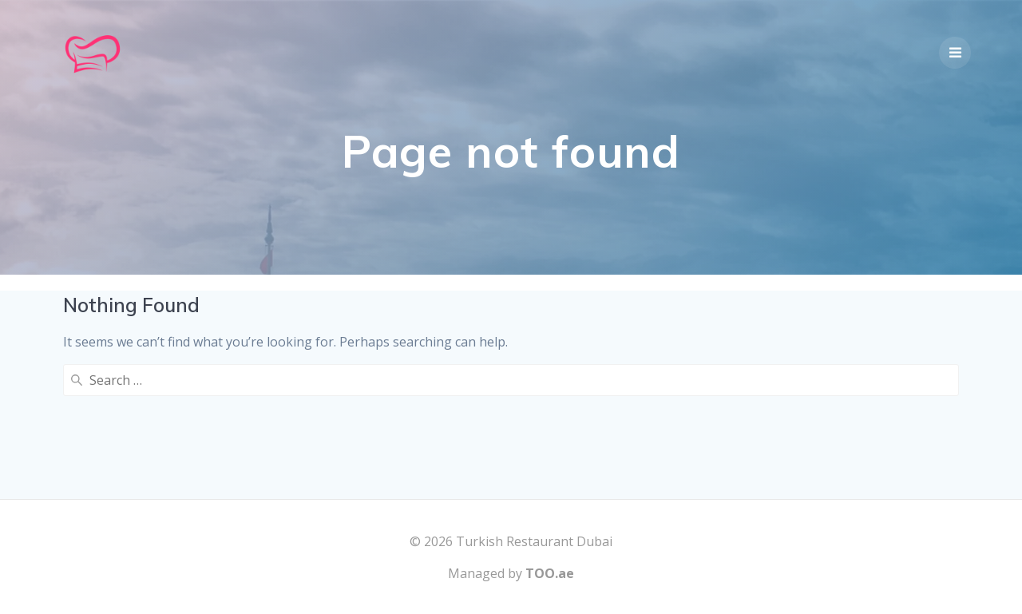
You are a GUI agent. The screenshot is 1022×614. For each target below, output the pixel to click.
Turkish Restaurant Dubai (534, 541)
